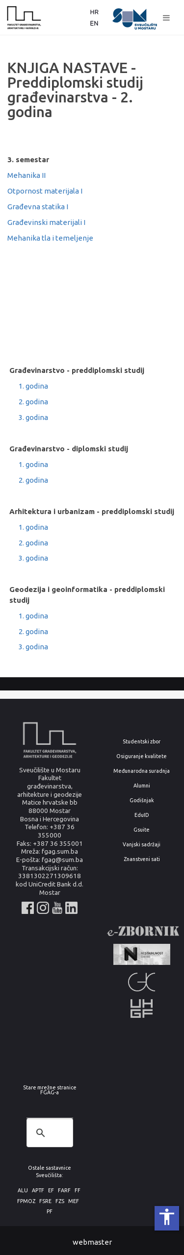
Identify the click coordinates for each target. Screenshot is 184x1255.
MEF (73, 1201)
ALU (23, 1190)
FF (77, 1190)
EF (51, 1190)
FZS (59, 1201)
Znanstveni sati (142, 859)
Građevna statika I (37, 206)
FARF (64, 1190)
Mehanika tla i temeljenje (50, 238)
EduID (141, 815)
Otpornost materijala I (44, 191)
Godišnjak (142, 800)
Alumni (141, 785)
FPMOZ (26, 1201)
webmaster (92, 1242)
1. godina (33, 386)
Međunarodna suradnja (141, 771)
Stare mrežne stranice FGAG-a (50, 1090)
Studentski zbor (141, 741)
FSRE (45, 1201)
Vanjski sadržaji (141, 844)
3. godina (33, 417)
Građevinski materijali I (46, 222)
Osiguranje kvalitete (141, 756)
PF (50, 1211)
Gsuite (141, 830)
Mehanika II (26, 175)
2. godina (33, 401)
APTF (38, 1190)
